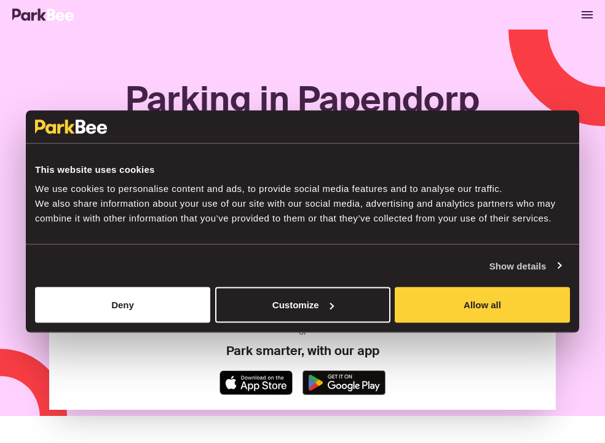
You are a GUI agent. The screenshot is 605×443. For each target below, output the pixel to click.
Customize (303, 305)
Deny (122, 305)
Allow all (482, 305)
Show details (518, 265)
